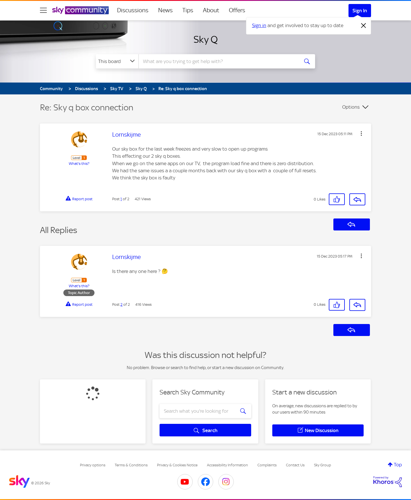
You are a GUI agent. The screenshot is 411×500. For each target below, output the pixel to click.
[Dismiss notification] (363, 25)
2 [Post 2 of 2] (121, 304)
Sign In (359, 10)
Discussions (132, 10)
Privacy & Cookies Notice (177, 465)
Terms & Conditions (131, 465)
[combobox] (218, 61)
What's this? (79, 163)
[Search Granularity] (117, 61)
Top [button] (398, 464)
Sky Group (322, 465)
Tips (187, 10)
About (211, 10)
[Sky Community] (80, 10)
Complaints (267, 465)
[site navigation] (43, 10)
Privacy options (92, 465)
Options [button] (351, 107)
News (165, 10)
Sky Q (206, 39)
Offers (237, 10)
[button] (361, 133)
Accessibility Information (227, 465)
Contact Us (295, 465)
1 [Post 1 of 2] (121, 199)
